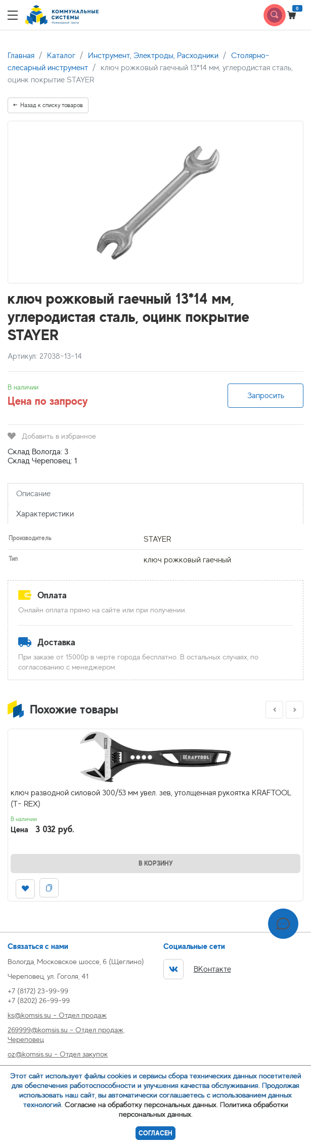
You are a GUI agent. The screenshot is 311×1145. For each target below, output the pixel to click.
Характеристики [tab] (45, 513)
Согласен (155, 1133)
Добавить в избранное (52, 436)
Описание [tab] (33, 493)
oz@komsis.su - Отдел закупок (58, 1053)
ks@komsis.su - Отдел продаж (57, 1015)
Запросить (265, 395)
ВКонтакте (197, 969)
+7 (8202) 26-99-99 (39, 1000)
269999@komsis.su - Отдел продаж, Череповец (66, 1034)
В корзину (156, 863)
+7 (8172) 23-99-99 (38, 990)
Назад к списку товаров (48, 105)
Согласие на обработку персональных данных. (141, 1104)
